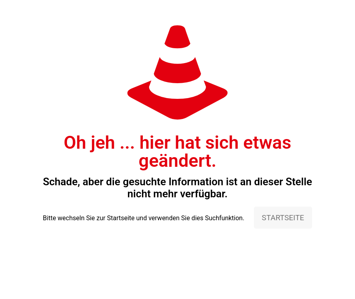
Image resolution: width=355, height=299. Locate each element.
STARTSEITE (283, 217)
